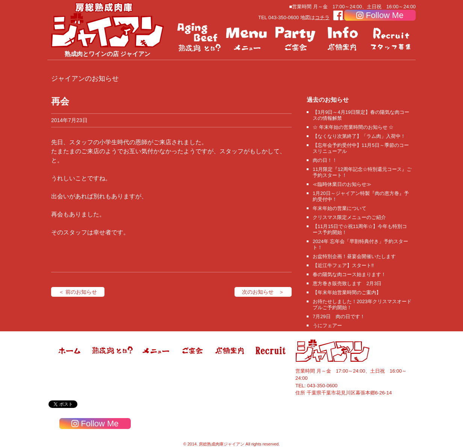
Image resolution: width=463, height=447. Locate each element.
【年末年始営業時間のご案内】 (347, 292)
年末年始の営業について (339, 208)
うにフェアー (327, 325)
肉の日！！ (325, 160)
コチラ (322, 17)
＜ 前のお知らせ (78, 292)
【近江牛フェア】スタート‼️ (343, 265)
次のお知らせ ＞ (263, 292)
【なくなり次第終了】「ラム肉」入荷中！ (359, 136)
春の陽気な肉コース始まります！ (349, 274)
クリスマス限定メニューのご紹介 (349, 217)
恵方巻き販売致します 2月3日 (347, 283)
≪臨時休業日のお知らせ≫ (342, 184)
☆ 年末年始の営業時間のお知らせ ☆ (353, 127)
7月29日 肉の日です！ (339, 316)
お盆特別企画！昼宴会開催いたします (354, 256)
